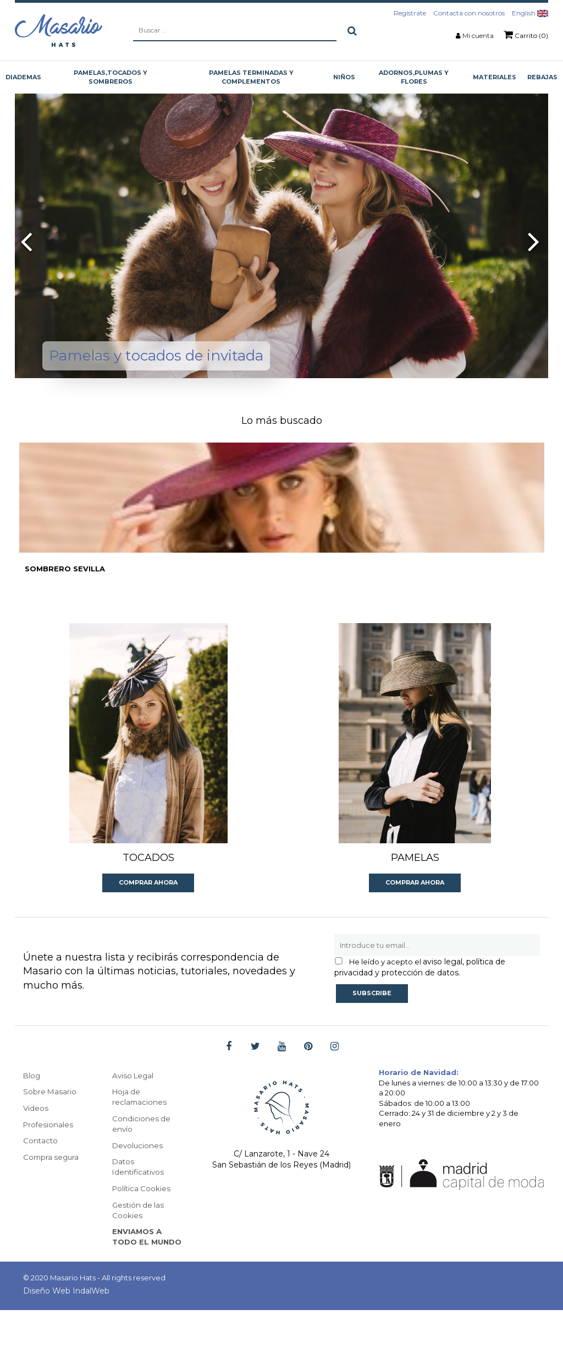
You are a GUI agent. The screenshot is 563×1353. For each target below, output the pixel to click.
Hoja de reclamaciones (140, 1125)
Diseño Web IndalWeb (66, 1334)
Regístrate (410, 13)
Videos (36, 1136)
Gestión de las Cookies (139, 1240)
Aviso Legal (134, 1103)
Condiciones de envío (141, 1152)
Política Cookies (142, 1219)
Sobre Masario (50, 1120)
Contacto (41, 1169)
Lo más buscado (281, 420)
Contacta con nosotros (469, 13)
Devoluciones (138, 1175)
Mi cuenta (478, 35)
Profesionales (49, 1153)
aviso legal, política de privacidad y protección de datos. (419, 994)
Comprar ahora (148, 910)
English (530, 13)
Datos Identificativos (139, 1196)
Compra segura (52, 1186)
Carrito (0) (526, 35)
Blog (32, 1103)
